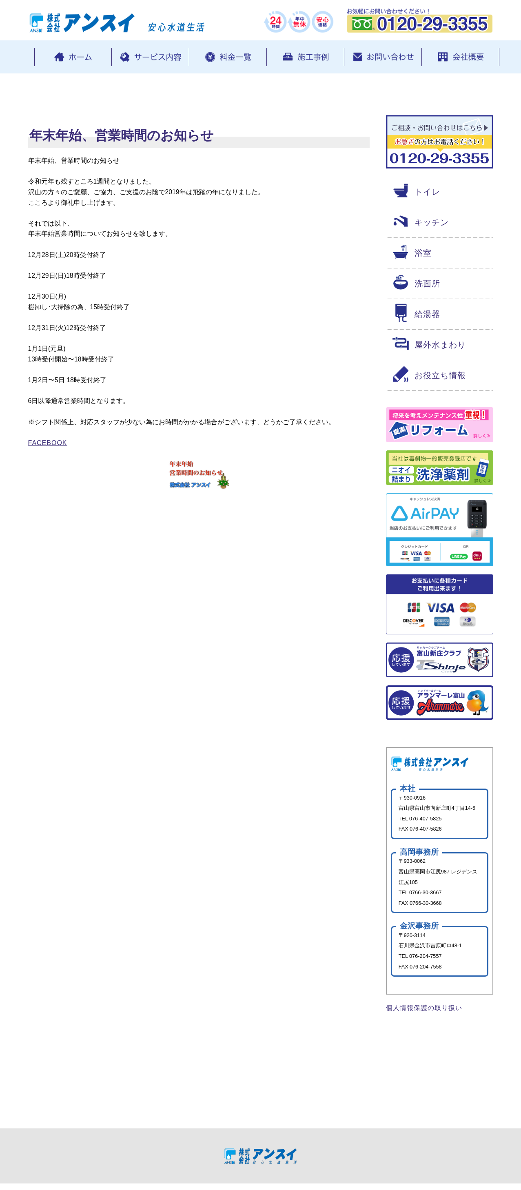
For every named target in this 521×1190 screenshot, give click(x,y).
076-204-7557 (426, 960)
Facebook (47, 448)
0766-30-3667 (426, 896)
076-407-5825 (426, 821)
